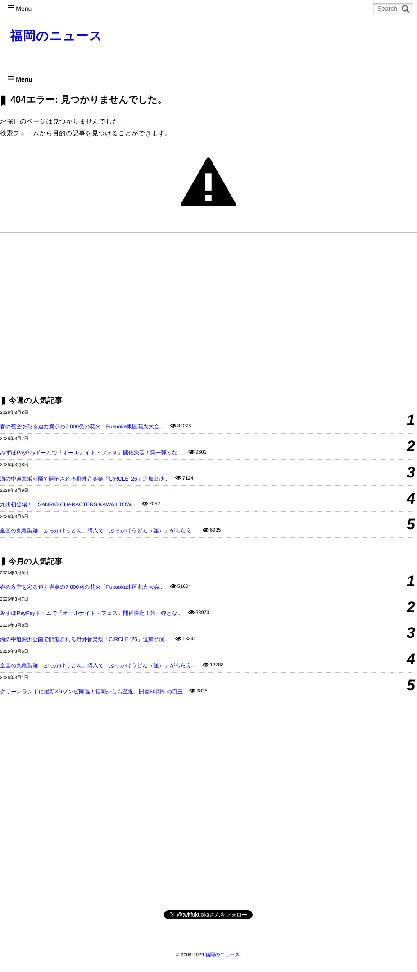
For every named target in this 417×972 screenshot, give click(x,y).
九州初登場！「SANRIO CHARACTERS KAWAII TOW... (68, 504)
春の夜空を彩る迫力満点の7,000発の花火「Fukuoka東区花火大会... (81, 426)
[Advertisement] (208, 314)
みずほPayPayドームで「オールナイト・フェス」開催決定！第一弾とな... (91, 452)
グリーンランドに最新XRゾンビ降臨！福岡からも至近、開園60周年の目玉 (91, 691)
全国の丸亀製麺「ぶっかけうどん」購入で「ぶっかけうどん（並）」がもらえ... (98, 530)
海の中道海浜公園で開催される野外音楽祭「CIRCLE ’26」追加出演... (84, 479)
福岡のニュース (56, 36)
